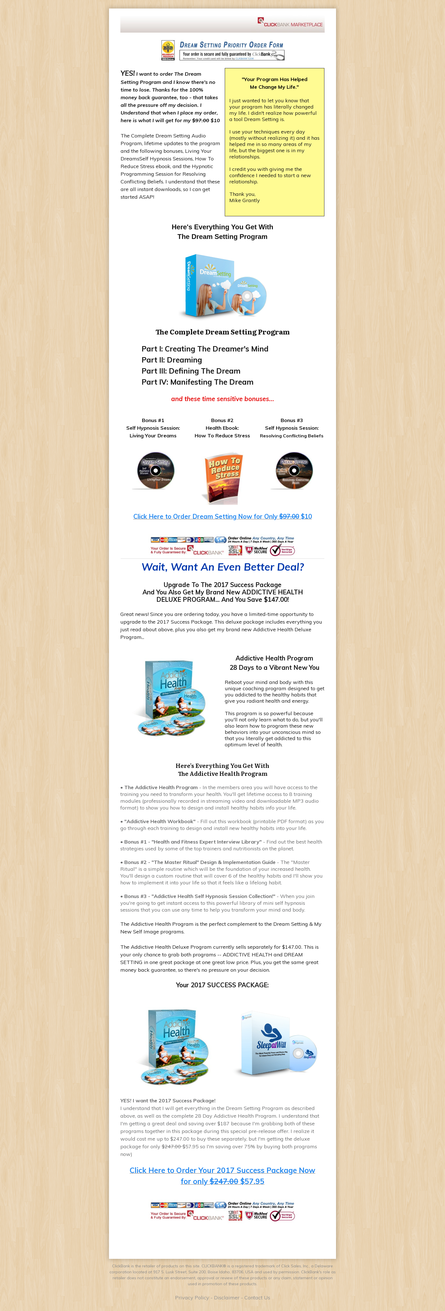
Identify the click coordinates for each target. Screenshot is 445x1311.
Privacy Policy (192, 1297)
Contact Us (257, 1297)
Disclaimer (227, 1297)
